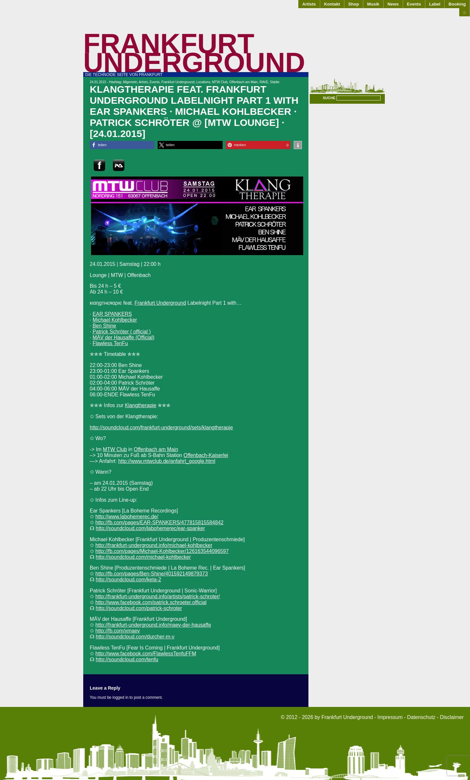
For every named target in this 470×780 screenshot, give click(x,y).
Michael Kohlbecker (115, 320)
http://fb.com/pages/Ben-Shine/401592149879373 (151, 573)
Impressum (389, 717)
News (393, 4)
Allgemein (130, 82)
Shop (353, 4)
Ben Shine (104, 326)
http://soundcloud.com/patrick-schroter (139, 608)
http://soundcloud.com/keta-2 (128, 579)
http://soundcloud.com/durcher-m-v (135, 636)
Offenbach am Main (243, 82)
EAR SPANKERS (112, 314)
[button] (122, 145)
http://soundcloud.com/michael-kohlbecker (143, 557)
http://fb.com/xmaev (117, 631)
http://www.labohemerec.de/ (126, 516)
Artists (309, 4)
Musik (373, 4)
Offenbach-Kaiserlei (205, 455)
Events (414, 4)
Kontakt (332, 4)
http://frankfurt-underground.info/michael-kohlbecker (153, 545)
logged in (121, 697)
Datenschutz (421, 717)
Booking (457, 4)
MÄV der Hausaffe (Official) (123, 337)
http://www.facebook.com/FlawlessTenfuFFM (145, 653)
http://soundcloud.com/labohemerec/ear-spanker (150, 528)
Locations (203, 82)
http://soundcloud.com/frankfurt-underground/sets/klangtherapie (161, 427)
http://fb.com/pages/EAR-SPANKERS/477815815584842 (159, 522)
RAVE (263, 82)
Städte (274, 82)
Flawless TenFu (110, 343)
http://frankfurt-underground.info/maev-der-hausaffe (153, 625)
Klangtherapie (140, 405)
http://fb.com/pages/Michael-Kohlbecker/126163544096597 (161, 551)
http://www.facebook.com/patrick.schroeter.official (150, 602)
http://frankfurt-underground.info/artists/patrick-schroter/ (157, 596)
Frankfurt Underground (194, 53)
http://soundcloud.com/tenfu (127, 659)
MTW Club (219, 82)
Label (434, 4)
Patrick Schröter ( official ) (122, 331)
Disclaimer (452, 717)
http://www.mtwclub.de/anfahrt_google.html (166, 461)
